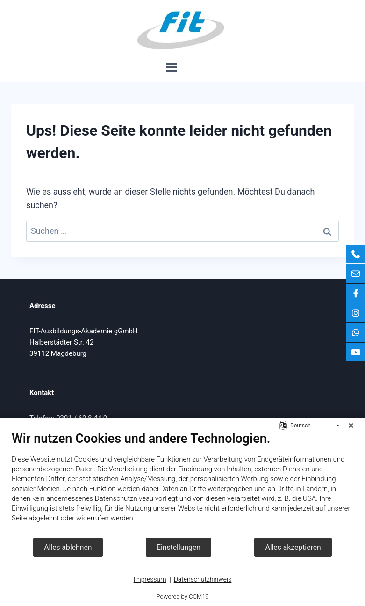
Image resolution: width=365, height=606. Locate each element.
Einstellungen (178, 547)
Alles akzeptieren (293, 547)
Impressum (150, 579)
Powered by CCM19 (182, 596)
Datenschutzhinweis (203, 579)
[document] (182, 484)
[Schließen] (351, 425)
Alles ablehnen (68, 547)
